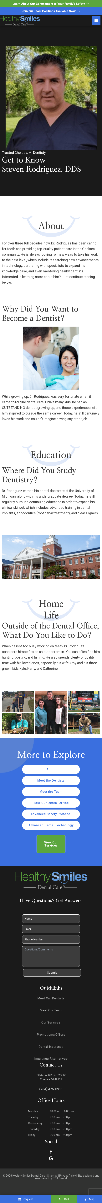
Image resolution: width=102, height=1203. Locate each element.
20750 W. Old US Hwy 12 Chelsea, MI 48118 (51, 1077)
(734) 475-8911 (51, 1089)
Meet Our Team (51, 1010)
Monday (33, 1111)
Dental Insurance (51, 1047)
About (51, 769)
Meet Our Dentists (51, 998)
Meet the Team (50, 792)
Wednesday (35, 1123)
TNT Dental (60, 1178)
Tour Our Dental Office (51, 803)
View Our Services (51, 844)
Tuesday (33, 1117)
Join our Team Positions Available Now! (51, 11)
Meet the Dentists (51, 780)
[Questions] (51, 956)
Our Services (51, 1022)
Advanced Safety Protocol (51, 814)
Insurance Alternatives (51, 1059)
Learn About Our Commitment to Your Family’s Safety (51, 4)
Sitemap (52, 1175)
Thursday (34, 1129)
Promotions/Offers (51, 1034)
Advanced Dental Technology (51, 825)
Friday (31, 1134)
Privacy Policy (67, 1175)
